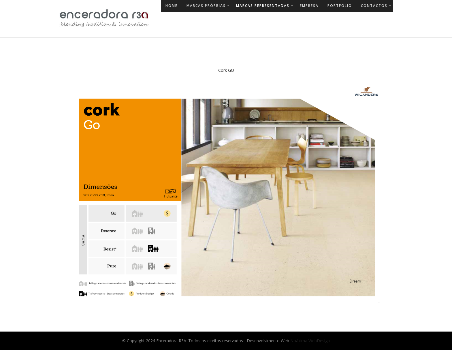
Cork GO (226, 70)
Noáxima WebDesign (310, 340)
